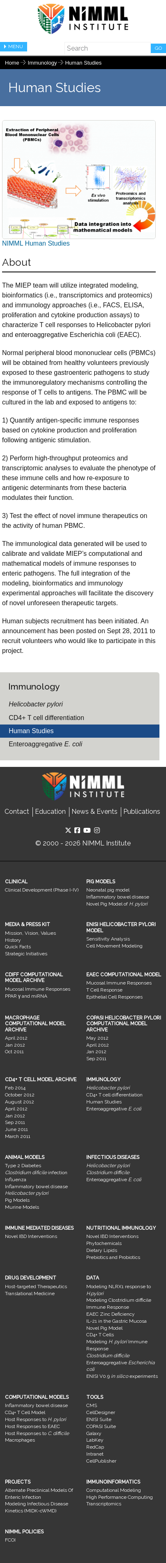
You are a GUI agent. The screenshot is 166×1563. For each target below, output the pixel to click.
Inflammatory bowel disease (117, 897)
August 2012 (19, 1102)
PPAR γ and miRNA (26, 996)
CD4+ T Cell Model (25, 1412)
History (13, 940)
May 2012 (97, 1038)
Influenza (15, 1179)
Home (12, 63)
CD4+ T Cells (100, 1335)
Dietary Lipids (101, 1250)
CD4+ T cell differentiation (46, 717)
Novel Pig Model (104, 1328)
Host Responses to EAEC (32, 1426)
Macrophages (20, 1440)
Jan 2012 (15, 1045)
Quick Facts (18, 947)
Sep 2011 (96, 1058)
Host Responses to (35, 1419)
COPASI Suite (101, 1426)
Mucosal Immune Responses (37, 989)
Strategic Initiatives (26, 954)
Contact (17, 811)
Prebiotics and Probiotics (113, 1257)
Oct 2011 (14, 1051)
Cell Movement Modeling (114, 946)
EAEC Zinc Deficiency (110, 1314)
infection (36, 1172)
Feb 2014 (15, 1088)
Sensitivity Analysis (108, 939)
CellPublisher (101, 1461)
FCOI (10, 1540)
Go (158, 48)
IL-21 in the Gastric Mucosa (116, 1321)
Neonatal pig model (107, 890)
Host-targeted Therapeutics (36, 1286)
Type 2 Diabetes (23, 1165)
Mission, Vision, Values (30, 933)
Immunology (43, 63)
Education (50, 811)
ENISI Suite (98, 1419)
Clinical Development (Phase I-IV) (41, 890)
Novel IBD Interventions (31, 1236)
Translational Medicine (30, 1293)
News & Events (94, 811)
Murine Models (22, 1207)
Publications (141, 811)
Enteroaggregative (45, 744)
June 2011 (16, 1129)
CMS (91, 1405)
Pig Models (17, 1200)
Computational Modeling (113, 1490)
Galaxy (93, 1433)
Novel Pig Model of (117, 904)
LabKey (95, 1440)
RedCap (95, 1447)
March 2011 (17, 1136)
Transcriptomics (103, 1504)
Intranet (95, 1454)
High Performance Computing (119, 1497)
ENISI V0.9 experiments (122, 1376)
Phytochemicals (104, 1243)
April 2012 (16, 1038)
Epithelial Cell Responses (114, 997)
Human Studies (83, 63)
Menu (15, 46)
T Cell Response (104, 990)
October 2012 (20, 1095)
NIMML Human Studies (79, 183)
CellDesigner (100, 1412)
